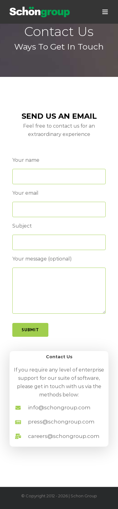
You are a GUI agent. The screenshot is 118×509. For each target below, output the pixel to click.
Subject (22, 226)
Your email (25, 193)
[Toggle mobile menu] (105, 12)
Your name (25, 160)
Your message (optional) (42, 259)
